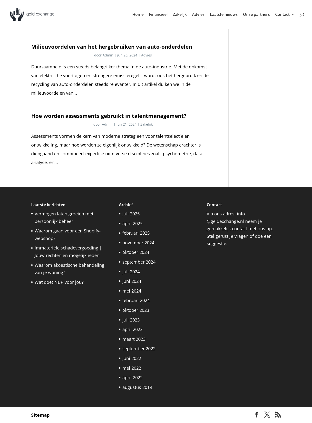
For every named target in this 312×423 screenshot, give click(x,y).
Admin (108, 55)
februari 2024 (136, 300)
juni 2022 (131, 358)
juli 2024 (131, 272)
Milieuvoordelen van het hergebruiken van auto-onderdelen (111, 46)
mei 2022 (131, 368)
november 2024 (138, 243)
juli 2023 (131, 320)
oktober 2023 (135, 310)
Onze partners (256, 15)
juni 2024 (131, 281)
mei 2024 (131, 291)
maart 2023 (134, 339)
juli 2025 (131, 214)
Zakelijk (180, 15)
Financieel (158, 15)
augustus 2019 (137, 387)
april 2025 (132, 223)
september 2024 (139, 262)
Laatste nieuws (224, 15)
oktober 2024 (135, 252)
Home (138, 15)
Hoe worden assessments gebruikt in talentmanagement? (108, 115)
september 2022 (139, 348)
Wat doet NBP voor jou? (60, 282)
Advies (198, 15)
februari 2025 (136, 233)
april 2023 (132, 329)
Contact (282, 15)
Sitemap (40, 415)
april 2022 (132, 377)
